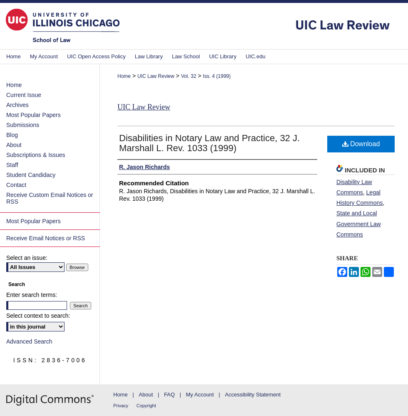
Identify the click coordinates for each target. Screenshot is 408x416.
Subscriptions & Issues (35, 155)
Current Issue (23, 95)
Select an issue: (26, 257)
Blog (12, 135)
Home (124, 76)
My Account (200, 394)
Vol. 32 (189, 76)
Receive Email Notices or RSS (45, 238)
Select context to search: (38, 315)
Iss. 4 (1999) (217, 76)
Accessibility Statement (253, 394)
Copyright (146, 405)
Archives (17, 105)
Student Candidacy (30, 175)
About (14, 145)
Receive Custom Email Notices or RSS (49, 198)
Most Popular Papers (33, 115)
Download (361, 143)
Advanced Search (29, 341)
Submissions (22, 125)
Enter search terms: (31, 294)
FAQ (169, 394)
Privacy (120, 405)
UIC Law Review (155, 76)
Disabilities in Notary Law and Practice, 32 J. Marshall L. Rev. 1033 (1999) (209, 143)
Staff (12, 165)
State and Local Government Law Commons (358, 223)
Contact (16, 185)
